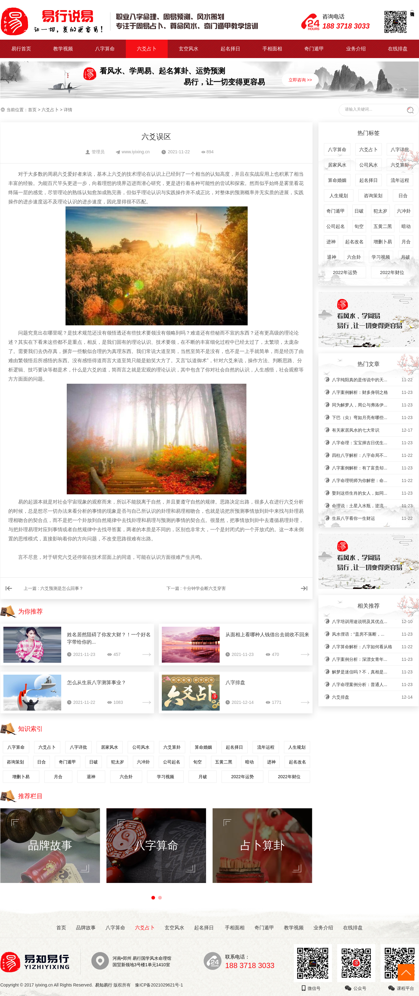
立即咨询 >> (300, 79)
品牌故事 (86, 927)
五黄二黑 (223, 761)
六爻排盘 (372, 697)
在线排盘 (398, 48)
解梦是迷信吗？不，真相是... (372, 672)
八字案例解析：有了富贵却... (372, 468)
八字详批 (78, 747)
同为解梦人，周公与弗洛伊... (372, 405)
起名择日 (230, 48)
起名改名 (297, 761)
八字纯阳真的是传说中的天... (372, 380)
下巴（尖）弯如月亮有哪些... (372, 417)
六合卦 (126, 776)
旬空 (197, 761)
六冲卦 (143, 761)
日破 (93, 761)
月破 (202, 776)
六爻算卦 (172, 747)
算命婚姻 (203, 747)
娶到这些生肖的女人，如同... (372, 493)
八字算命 (105, 48)
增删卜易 (21, 776)
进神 (271, 761)
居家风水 (109, 747)
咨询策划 (15, 761)
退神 (91, 776)
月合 (58, 776)
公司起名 (171, 761)
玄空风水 (188, 48)
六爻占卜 (147, 48)
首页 (32, 109)
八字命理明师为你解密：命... (372, 480)
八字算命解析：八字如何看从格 (372, 647)
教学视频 (63, 48)
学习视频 (165, 776)
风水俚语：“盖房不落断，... (372, 634)
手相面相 (272, 48)
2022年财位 (289, 776)
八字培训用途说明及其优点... (372, 621)
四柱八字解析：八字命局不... (372, 455)
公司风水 (141, 747)
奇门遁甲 (314, 48)
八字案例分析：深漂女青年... (372, 659)
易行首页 (21, 48)
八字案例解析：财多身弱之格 (372, 392)
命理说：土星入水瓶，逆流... (372, 506)
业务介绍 (356, 48)
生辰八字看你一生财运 (372, 518)
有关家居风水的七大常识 (372, 430)
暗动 (249, 761)
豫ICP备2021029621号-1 (160, 984)
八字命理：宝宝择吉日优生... (372, 443)
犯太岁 (117, 761)
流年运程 (265, 747)
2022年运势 (242, 776)
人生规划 (296, 747)
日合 (41, 761)
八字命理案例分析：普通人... (372, 684)
